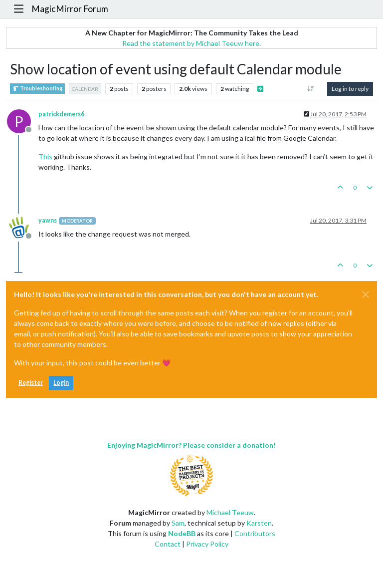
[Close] (365, 294)
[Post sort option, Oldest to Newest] (311, 89)
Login (61, 382)
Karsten (259, 523)
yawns (47, 220)
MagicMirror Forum (69, 8)
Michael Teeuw (230, 512)
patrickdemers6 (61, 114)
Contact (168, 544)
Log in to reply (350, 88)
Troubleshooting (37, 88)
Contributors (254, 533)
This (45, 156)
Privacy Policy (207, 544)
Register (30, 382)
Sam (178, 523)
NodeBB (181, 533)
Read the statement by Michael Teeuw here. (191, 43)
